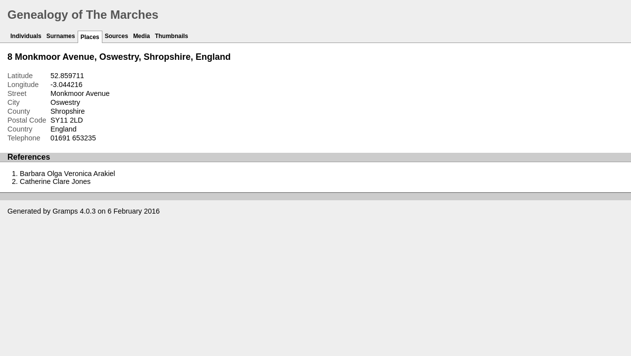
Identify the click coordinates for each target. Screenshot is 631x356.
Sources (116, 36)
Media (141, 36)
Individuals (26, 36)
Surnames (60, 36)
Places (90, 37)
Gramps (65, 211)
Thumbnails (171, 36)
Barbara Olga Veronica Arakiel (67, 174)
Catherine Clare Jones (55, 181)
